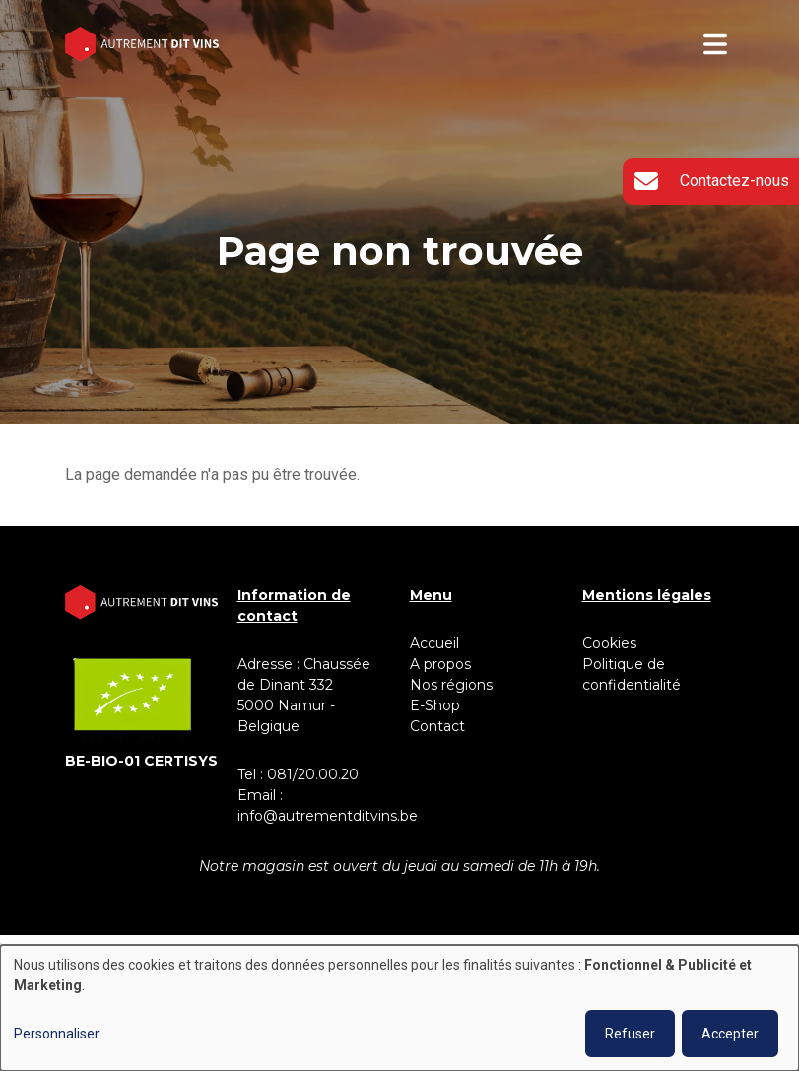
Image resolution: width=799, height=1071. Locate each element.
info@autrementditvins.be (327, 816)
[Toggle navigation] (715, 44)
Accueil (434, 643)
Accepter (730, 1033)
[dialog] (399, 1008)
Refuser (630, 1033)
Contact (437, 726)
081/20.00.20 (313, 774)
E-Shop (437, 705)
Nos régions (451, 685)
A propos (440, 664)
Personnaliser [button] (57, 1033)
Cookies (609, 643)
